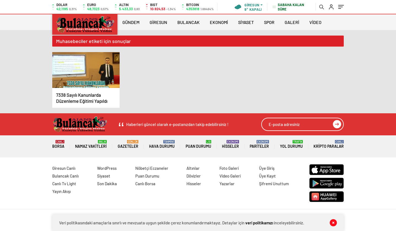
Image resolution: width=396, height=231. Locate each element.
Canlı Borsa (145, 183)
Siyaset (103, 175)
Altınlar (193, 168)
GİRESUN (158, 22)
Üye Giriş (266, 168)
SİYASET (246, 22)
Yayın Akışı (61, 191)
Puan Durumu (198, 144)
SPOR (269, 22)
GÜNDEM (130, 22)
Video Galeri (230, 175)
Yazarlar (227, 183)
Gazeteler (128, 144)
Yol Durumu (291, 144)
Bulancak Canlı (65, 175)
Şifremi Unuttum (274, 183)
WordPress (107, 168)
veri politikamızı (259, 222)
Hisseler (230, 144)
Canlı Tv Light (64, 183)
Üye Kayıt (267, 175)
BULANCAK (188, 22)
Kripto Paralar (329, 144)
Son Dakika (107, 183)
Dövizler (193, 175)
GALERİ (292, 22)
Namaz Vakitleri (91, 144)
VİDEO (315, 22)
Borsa (58, 144)
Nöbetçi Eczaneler (151, 168)
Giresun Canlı (63, 168)
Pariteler (259, 144)
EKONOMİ (219, 22)
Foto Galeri (229, 168)
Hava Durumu (162, 144)
